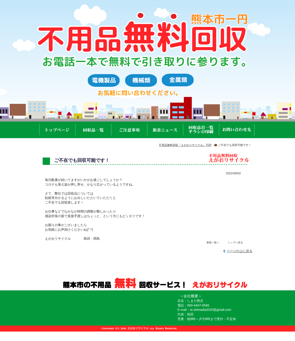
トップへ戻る (235, 242)
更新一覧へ (212, 242)
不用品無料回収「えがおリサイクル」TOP (185, 145)
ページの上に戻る (239, 251)
